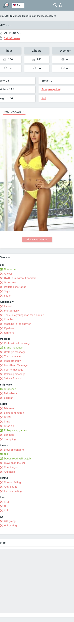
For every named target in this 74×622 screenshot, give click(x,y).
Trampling (10, 439)
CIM (6, 501)
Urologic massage (14, 352)
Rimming (9, 332)
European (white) (51, 89)
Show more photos (37, 239)
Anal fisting (10, 486)
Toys (7, 291)
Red (43, 98)
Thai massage (12, 356)
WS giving (9, 521)
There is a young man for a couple (24, 315)
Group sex (10, 282)
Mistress (9, 408)
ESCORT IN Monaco (10, 15)
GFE (6, 454)
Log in (60, 5)
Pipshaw (9, 328)
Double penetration (15, 286)
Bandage (9, 434)
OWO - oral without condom (20, 278)
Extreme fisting (13, 491)
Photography (11, 310)
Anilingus (9, 471)
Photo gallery (14, 111)
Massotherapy (12, 360)
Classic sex (11, 269)
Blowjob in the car (14, 463)
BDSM (7, 417)
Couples (9, 319)
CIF (6, 510)
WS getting (10, 525)
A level (8, 273)
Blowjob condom (14, 449)
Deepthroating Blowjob (17, 458)
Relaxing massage (14, 374)
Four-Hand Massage (16, 365)
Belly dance (10, 393)
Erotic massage (13, 347)
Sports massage (13, 369)
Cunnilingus (11, 467)
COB (6, 506)
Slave (7, 421)
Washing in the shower (17, 323)
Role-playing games (15, 430)
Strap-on (9, 426)
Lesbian (8, 397)
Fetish (7, 295)
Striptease (10, 389)
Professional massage (17, 343)
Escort (8, 306)
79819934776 (12, 33)
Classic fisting (12, 482)
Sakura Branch (12, 378)
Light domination (14, 412)
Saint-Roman (29, 15)
